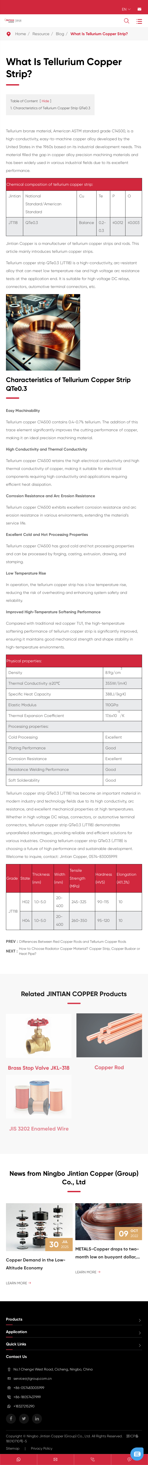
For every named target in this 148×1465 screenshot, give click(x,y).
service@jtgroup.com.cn (32, 1378)
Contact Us (16, 1356)
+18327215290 (23, 1406)
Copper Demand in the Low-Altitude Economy (35, 1263)
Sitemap (12, 1448)
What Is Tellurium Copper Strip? (99, 33)
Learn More (18, 1283)
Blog (60, 33)
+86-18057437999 (27, 1397)
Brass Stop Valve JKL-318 (39, 1064)
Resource (40, 33)
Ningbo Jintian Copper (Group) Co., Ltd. (59, 1436)
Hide (45, 101)
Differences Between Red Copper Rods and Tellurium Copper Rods (72, 938)
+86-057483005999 (28, 1388)
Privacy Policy (41, 1448)
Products (14, 1319)
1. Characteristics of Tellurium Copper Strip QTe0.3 (50, 108)
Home (20, 33)
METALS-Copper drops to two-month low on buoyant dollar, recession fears (107, 1253)
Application (16, 1331)
